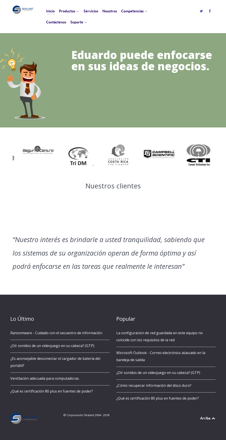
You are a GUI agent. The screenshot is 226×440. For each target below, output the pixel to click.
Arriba (208, 418)
